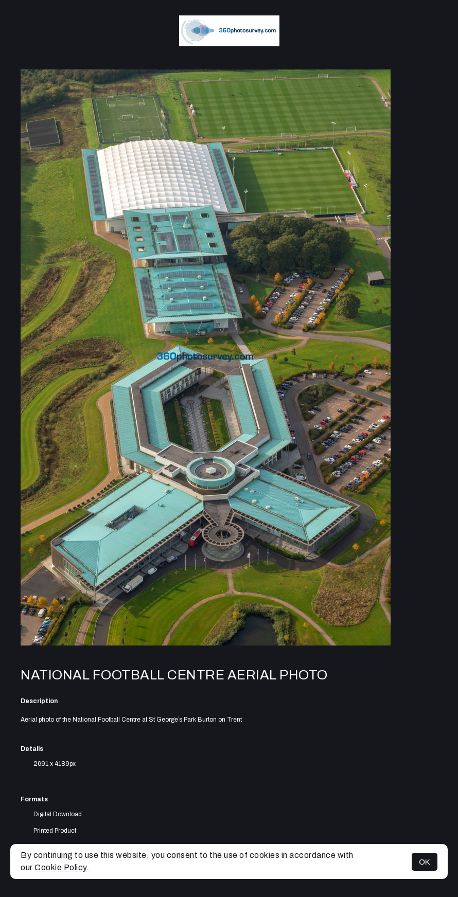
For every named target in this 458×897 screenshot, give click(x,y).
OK (424, 861)
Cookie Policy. (61, 867)
